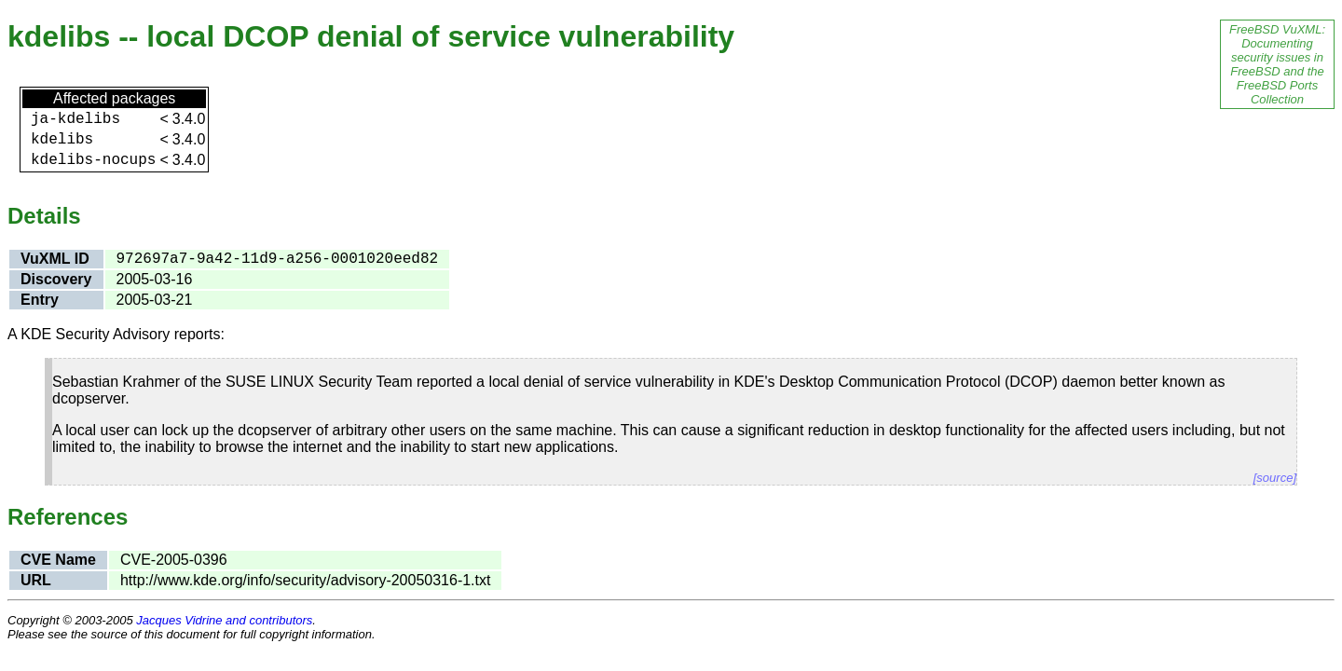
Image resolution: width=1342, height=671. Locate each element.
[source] (1274, 478)
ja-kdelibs (75, 119)
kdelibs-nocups (93, 160)
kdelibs (62, 139)
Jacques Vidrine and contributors (224, 620)
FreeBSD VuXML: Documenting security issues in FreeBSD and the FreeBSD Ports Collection (1277, 64)
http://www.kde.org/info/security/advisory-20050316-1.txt (305, 580)
